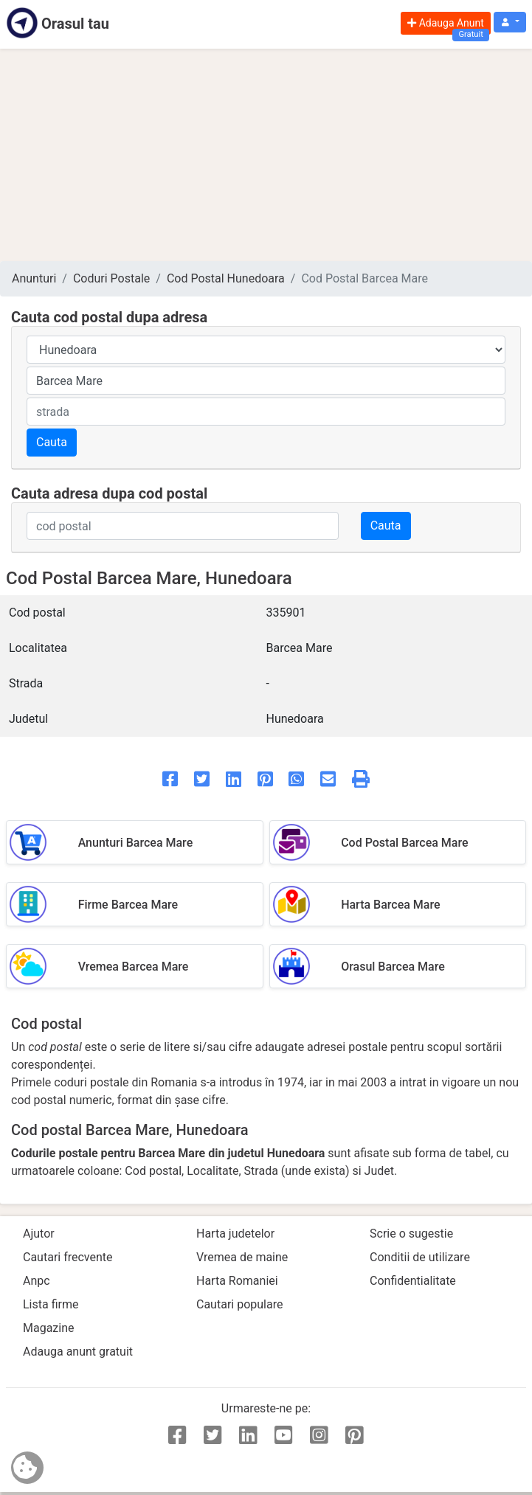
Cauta (51, 442)
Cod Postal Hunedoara (226, 278)
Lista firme (50, 1304)
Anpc (36, 1281)
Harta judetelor (235, 1234)
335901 (286, 613)
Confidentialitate (413, 1281)
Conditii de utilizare (420, 1257)
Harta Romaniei (237, 1281)
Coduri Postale (111, 278)
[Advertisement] (266, 155)
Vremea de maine (242, 1257)
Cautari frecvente (68, 1257)
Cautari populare (239, 1304)
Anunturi (34, 278)
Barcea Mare (299, 648)
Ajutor (39, 1234)
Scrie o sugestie (411, 1234)
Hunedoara (295, 719)
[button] (510, 22)
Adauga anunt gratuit (78, 1352)
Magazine (49, 1328)
